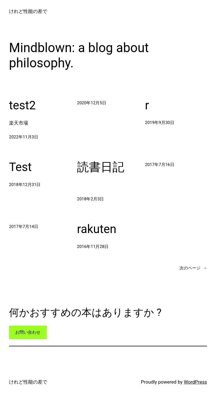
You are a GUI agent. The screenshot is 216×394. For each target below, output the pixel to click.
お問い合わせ (27, 332)
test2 (22, 105)
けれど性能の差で (28, 11)
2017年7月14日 (23, 226)
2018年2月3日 (90, 199)
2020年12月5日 (91, 102)
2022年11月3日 (23, 137)
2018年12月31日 (24, 184)
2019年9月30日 (159, 122)
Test (20, 167)
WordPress (195, 382)
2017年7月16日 (159, 164)
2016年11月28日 (93, 246)
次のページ (193, 268)
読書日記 (100, 167)
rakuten (96, 229)
